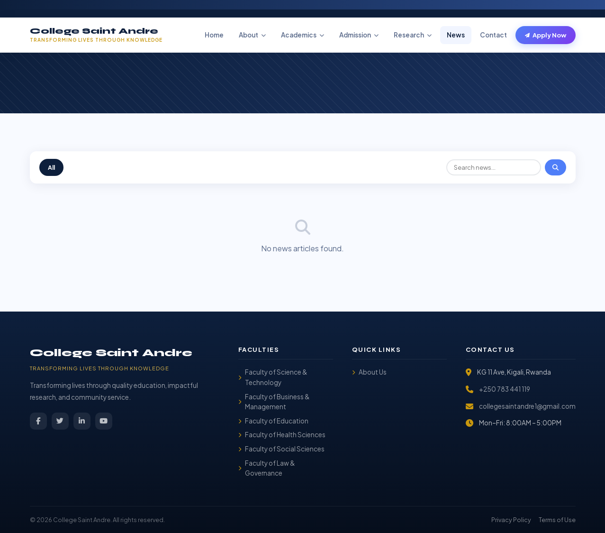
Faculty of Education (273, 421)
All (51, 167)
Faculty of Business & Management (274, 402)
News (456, 35)
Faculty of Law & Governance (266, 468)
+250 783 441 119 (504, 389)
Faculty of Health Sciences (281, 435)
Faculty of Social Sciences (281, 449)
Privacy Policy (511, 520)
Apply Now (545, 35)
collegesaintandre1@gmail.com (527, 406)
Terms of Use (557, 520)
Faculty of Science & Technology (272, 377)
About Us (369, 372)
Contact (493, 35)
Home (214, 35)
